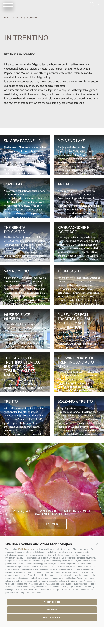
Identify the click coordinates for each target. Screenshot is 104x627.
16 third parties (25, 549)
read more (52, 524)
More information (52, 617)
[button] (97, 543)
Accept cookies (52, 602)
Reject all (52, 609)
